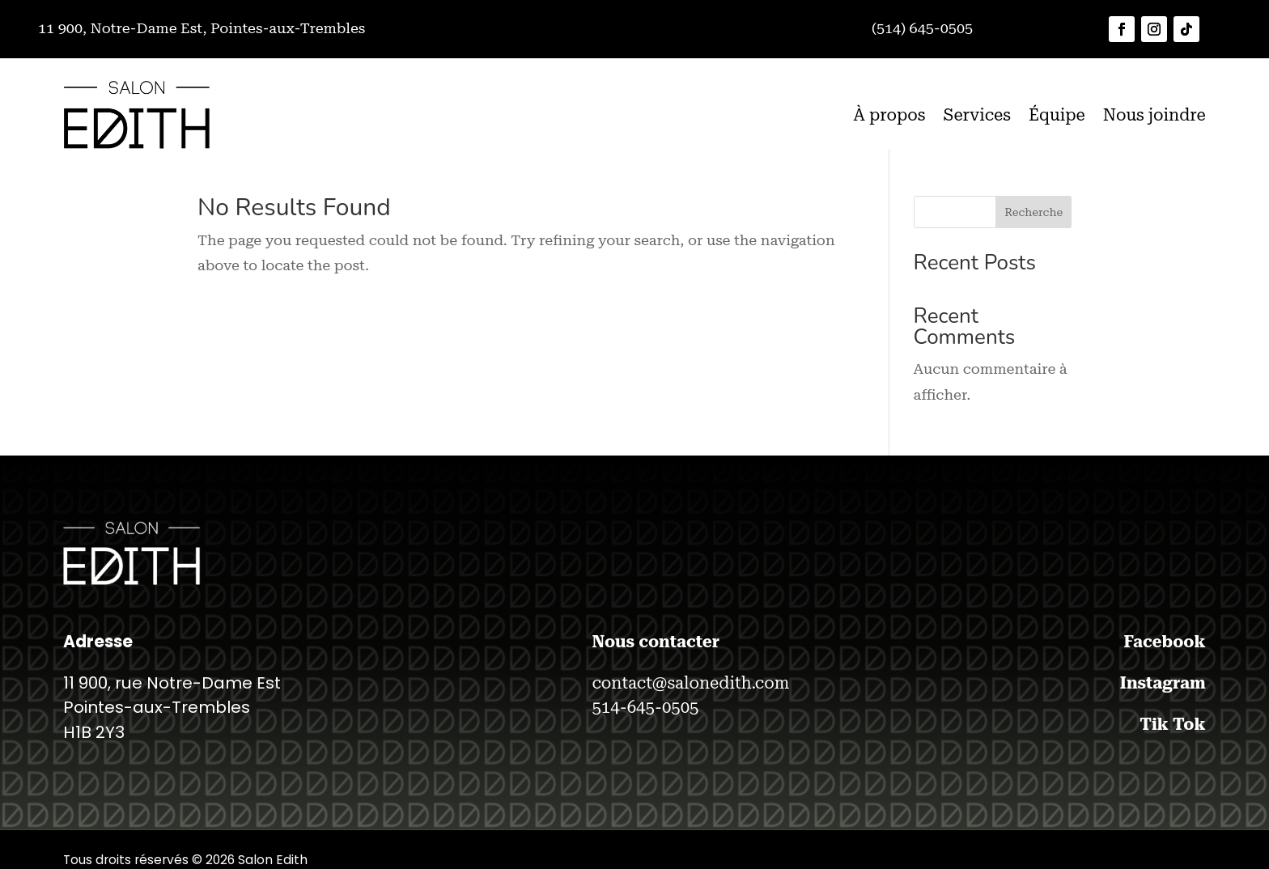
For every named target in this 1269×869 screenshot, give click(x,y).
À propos (889, 115)
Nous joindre (1154, 115)
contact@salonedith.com (690, 683)
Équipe (1057, 115)
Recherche (1033, 212)
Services (977, 115)
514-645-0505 (645, 707)
